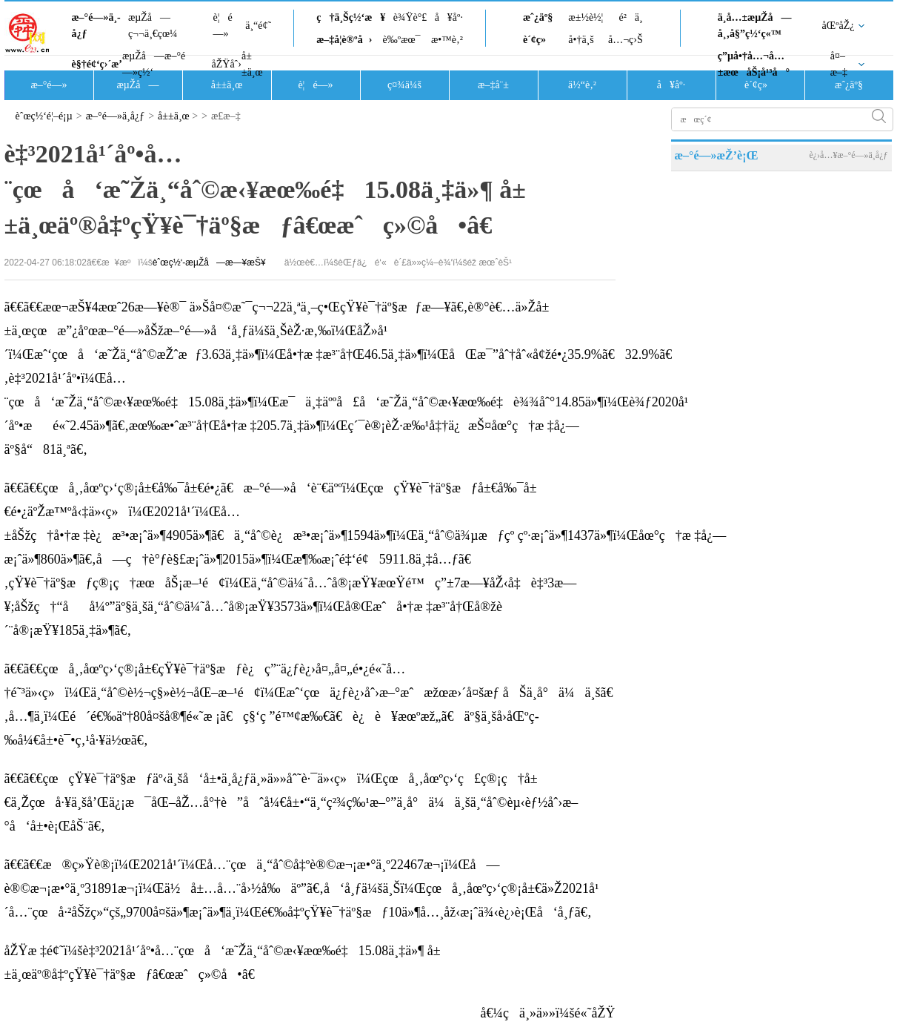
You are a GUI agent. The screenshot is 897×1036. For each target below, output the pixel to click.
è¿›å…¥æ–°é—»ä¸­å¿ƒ (848, 155)
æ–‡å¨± (493, 84)
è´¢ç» (538, 39)
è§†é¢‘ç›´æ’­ (97, 64)
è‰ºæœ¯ (402, 39)
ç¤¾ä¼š (404, 84)
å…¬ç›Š (625, 39)
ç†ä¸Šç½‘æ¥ (350, 17)
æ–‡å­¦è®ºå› (344, 39)
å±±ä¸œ (252, 64)
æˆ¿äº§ (538, 17)
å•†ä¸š (580, 39)
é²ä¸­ (630, 17)
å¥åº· (449, 17)
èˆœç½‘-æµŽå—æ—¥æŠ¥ (209, 262)
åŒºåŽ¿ (838, 25)
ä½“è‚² (582, 84)
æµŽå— (137, 84)
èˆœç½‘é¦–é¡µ (44, 116)
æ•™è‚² (447, 39)
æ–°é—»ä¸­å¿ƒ (96, 25)
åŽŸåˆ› (226, 64)
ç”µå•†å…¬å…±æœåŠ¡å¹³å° (754, 64)
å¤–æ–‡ (838, 64)
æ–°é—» (48, 84)
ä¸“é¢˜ (258, 25)
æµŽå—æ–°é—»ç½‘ (153, 64)
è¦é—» (223, 25)
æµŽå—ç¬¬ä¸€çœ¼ (153, 25)
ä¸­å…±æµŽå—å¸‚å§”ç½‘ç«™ (755, 25)
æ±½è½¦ (585, 17)
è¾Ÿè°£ (410, 17)
